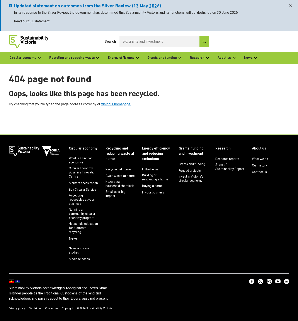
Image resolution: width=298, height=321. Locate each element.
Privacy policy (17, 308)
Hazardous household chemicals (120, 184)
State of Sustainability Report (229, 167)
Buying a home (152, 186)
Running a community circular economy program (82, 214)
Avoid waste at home (120, 176)
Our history (259, 165)
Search (110, 41)
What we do (260, 159)
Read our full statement (31, 21)
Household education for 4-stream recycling (83, 228)
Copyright (67, 308)
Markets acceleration (83, 183)
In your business (153, 192)
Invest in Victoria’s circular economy (191, 178)
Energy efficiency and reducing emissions (156, 153)
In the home (150, 169)
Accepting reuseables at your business (81, 199)
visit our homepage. (116, 104)
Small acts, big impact (115, 194)
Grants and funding (164, 58)
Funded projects (190, 170)
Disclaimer (35, 308)
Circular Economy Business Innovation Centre (82, 172)
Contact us (259, 172)
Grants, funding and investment (191, 151)
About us (226, 58)
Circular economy (25, 58)
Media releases (79, 259)
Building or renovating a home (155, 177)
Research (199, 58)
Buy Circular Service (82, 189)
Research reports (227, 159)
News (250, 58)
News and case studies (79, 250)
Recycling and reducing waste (74, 58)
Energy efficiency (123, 58)
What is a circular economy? (80, 160)
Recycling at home (118, 169)
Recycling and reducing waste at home (120, 153)
